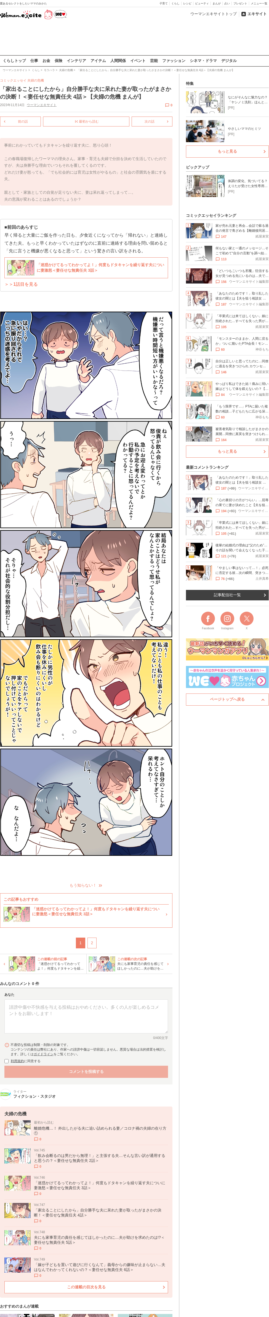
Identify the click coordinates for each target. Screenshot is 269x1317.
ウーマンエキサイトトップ (213, 14)
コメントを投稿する (86, 1071)
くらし (175, 3)
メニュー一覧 (259, 3)
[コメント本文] (86, 1016)
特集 (190, 83)
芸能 (154, 60)
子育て (163, 3)
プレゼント (240, 3)
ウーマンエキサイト (42, 105)
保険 (58, 60)
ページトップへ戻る (227, 699)
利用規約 (17, 1061)
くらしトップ (14, 60)
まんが (216, 3)
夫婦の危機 (35, 80)
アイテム (98, 60)
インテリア (76, 60)
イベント (138, 60)
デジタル (229, 60)
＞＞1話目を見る (21, 284)
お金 (46, 60)
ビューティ (202, 3)
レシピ (187, 3)
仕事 (34, 60)
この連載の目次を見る (86, 1287)
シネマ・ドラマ (203, 60)
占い (227, 3)
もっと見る (227, 151)
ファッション (173, 60)
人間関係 (118, 60)
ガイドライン (44, 1054)
